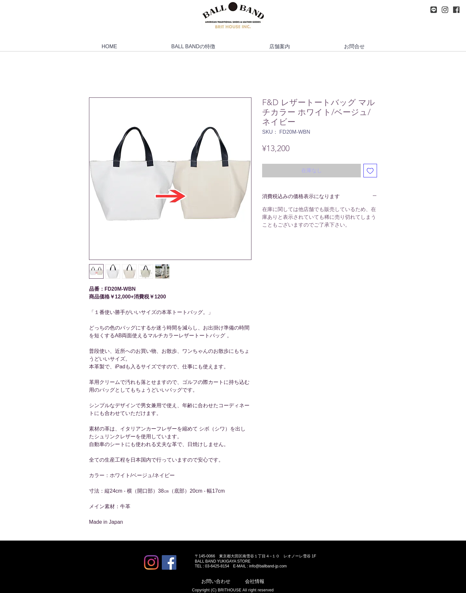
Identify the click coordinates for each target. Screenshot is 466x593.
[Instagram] (445, 9)
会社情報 (254, 581)
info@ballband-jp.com (268, 566)
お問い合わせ (215, 581)
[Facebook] (456, 9)
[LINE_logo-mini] (433, 9)
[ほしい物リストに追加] (370, 170)
